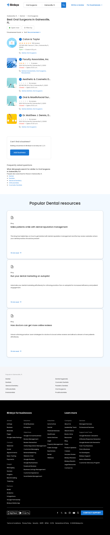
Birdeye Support (84, 456)
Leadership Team (71, 427)
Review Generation (30, 442)
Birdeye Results (70, 461)
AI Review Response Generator (90, 439)
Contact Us (69, 468)
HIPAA (47, 523)
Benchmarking (12, 478)
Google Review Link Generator (89, 442)
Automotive (51, 424)
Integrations (11, 496)
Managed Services (85, 424)
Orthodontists (14, 183)
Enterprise (27, 427)
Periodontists (26, 73)
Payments (10, 459)
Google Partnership (13, 500)
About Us (68, 424)
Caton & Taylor (31, 39)
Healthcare (51, 434)
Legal (49, 441)
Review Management (31, 439)
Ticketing (10, 481)
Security (35, 523)
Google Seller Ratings (14, 437)
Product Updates (70, 448)
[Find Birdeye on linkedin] (65, 512)
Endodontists (31, 71)
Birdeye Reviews (70, 458)
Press (66, 444)
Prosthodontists (61, 392)
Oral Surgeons (32, 53)
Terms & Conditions (14, 523)
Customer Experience (31, 473)
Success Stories (70, 454)
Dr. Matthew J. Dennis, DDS (37, 115)
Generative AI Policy (62, 523)
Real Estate (51, 451)
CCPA (52, 523)
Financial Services (53, 431)
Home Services (52, 437)
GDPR (41, 523)
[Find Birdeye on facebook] (57, 512)
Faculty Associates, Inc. (36, 59)
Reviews (10, 427)
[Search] (63, 5)
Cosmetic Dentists (15, 185)
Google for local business (32, 436)
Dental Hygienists (61, 379)
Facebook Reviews (30, 466)
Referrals (10, 431)
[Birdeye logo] (13, 5)
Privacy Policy (26, 523)
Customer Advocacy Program (89, 463)
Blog (66, 441)
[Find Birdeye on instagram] (70, 512)
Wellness (50, 458)
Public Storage (52, 448)
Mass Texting (11, 456)
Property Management (55, 444)
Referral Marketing (30, 453)
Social (9, 449)
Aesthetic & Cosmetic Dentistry (37, 79)
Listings (9, 424)
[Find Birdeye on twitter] (61, 512)
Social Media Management (33, 476)
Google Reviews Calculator (88, 436)
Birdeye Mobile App (13, 503)
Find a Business (84, 449)
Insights (10, 474)
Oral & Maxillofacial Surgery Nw (37, 97)
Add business (20, 152)
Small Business (29, 424)
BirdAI (9, 489)
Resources (68, 437)
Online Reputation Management (35, 446)
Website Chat (28, 456)
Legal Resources (70, 464)
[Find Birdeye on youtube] (74, 512)
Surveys (9, 471)
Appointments (12, 453)
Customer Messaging (31, 449)
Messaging (10, 468)
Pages (9, 434)
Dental (22, 16)
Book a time (69, 434)
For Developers (84, 453)
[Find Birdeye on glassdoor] (78, 512)
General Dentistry (15, 180)
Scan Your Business (86, 446)
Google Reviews (29, 459)
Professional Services (86, 427)
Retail (49, 454)
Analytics (10, 493)
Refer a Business (85, 459)
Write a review (77, 5)
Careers (67, 451)
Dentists (29, 91)
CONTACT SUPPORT (92, 513)
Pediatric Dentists (61, 386)
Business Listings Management (35, 469)
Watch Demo (69, 431)
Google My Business (31, 463)
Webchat (10, 446)
